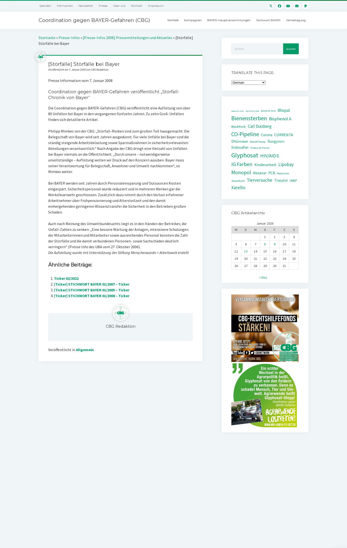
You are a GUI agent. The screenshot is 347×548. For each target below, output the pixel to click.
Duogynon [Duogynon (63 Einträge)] (275, 141)
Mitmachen (65, 5)
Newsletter (86, 5)
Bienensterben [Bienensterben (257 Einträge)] (249, 118)
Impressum (156, 5)
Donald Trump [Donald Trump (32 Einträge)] (258, 141)
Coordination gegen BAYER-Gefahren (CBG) (94, 20)
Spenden (45, 5)
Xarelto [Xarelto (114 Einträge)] (238, 187)
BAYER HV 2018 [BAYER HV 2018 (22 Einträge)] (252, 111)
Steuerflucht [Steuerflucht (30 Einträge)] (238, 180)
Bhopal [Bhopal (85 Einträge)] (284, 110)
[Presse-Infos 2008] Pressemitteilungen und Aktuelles (127, 37)
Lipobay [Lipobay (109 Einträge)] (286, 164)
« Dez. (263, 277)
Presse (103, 5)
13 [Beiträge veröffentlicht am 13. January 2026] (245, 251)
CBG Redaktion (120, 326)
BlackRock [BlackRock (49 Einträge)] (238, 126)
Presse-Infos (69, 37)
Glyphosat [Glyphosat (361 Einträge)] (244, 155)
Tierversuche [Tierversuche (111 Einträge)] (259, 180)
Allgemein (85, 349)
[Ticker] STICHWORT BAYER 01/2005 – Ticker (91, 289)
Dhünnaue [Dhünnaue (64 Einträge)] (239, 141)
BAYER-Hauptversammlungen (229, 20)
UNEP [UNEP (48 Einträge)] (293, 181)
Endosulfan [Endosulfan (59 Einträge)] (239, 147)
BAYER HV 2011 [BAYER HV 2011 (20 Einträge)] (237, 111)
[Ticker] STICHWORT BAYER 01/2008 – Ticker (91, 295)
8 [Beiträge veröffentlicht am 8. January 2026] (265, 244)
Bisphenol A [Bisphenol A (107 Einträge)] (280, 118)
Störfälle (173, 20)
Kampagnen (193, 20)
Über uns (119, 5)
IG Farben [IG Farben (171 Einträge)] (242, 164)
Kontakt (136, 5)
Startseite (47, 37)
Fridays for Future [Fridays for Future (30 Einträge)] (259, 147)
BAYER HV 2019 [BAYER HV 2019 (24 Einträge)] (268, 111)
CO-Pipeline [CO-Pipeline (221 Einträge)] (245, 134)
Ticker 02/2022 (66, 278)
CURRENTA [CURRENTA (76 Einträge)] (283, 134)
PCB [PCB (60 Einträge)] (271, 173)
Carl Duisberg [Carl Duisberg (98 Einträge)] (260, 126)
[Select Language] (248, 82)
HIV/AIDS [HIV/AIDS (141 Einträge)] (269, 156)
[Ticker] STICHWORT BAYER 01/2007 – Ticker (91, 284)
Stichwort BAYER (268, 20)
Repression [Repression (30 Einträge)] (283, 173)
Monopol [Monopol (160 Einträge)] (241, 172)
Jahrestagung (296, 20)
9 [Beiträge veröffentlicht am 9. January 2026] (274, 244)
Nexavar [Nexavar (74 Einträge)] (260, 172)
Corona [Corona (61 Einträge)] (266, 135)
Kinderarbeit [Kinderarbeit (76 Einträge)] (265, 164)
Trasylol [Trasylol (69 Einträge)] (281, 180)
